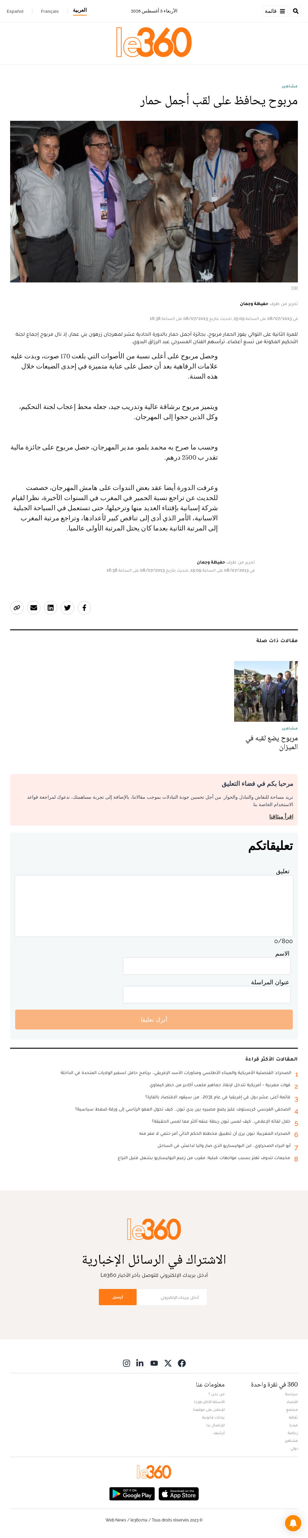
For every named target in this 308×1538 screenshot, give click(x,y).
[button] (293, 1523)
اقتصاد (292, 1401)
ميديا (293, 1425)
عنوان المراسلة (270, 982)
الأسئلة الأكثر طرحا (209, 1401)
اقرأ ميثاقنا (281, 817)
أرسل (117, 1296)
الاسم (282, 953)
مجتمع (292, 1409)
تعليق (282, 871)
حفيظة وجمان (254, 303)
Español (15, 11)
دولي (294, 1448)
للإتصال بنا (215, 1425)
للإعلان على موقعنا (209, 1409)
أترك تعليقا (154, 1019)
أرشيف (219, 1432)
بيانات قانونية (213, 1417)
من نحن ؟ (216, 1394)
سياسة (291, 1394)
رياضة (293, 1432)
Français (50, 11)
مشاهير (290, 86)
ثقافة (293, 1417)
